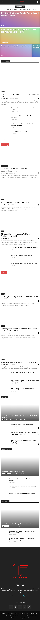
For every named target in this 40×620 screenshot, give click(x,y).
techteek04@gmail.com (23, 596)
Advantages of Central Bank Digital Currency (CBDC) (25, 247)
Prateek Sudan (4, 98)
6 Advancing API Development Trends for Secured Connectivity (17, 170)
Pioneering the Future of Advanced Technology (24, 263)
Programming (4, 42)
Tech (2, 199)
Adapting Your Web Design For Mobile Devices (17, 524)
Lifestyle (3, 91)
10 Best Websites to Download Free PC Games (19, 362)
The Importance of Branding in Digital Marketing (22, 486)
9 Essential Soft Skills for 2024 (19, 132)
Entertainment (4, 56)
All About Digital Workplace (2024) (13, 471)
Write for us (33, 615)
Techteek (3, 613)
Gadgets (4, 419)
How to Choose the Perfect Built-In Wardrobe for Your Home (20, 9)
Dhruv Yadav (4, 204)
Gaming (3, 25)
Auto (22, 615)
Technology (5, 145)
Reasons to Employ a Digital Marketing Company (22, 493)
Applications (5, 526)
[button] (37, 2)
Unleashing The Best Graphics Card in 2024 (22, 372)
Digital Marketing (6, 473)
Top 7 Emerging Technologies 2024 (15, 202)
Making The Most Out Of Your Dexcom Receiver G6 (24, 432)
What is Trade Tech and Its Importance (21, 255)
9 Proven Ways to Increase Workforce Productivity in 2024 (15, 235)
